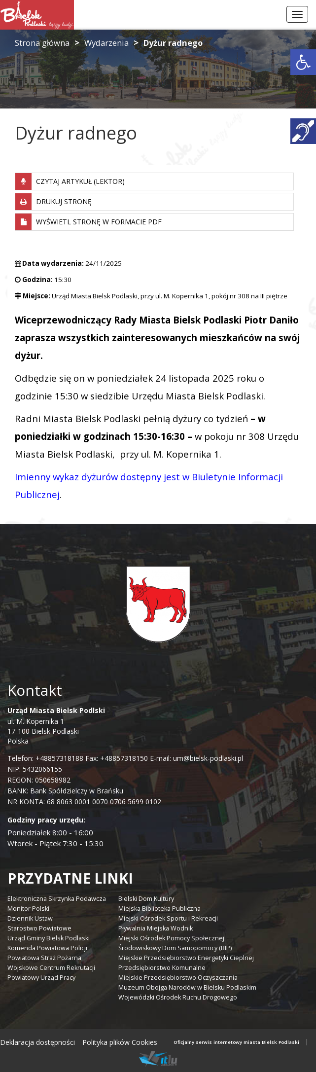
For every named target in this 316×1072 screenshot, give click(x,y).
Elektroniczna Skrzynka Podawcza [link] (56, 898)
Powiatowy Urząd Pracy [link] (41, 977)
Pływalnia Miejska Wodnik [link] (155, 928)
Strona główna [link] (42, 42)
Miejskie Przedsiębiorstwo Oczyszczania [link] (178, 977)
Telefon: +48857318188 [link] (45, 758)
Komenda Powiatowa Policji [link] (47, 948)
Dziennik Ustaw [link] (30, 918)
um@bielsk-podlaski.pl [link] (207, 758)
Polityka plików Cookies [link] (119, 1042)
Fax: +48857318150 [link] (116, 758)
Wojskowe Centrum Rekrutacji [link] (51, 968)
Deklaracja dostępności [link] (37, 1042)
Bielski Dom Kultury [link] (146, 898)
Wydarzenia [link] (106, 42)
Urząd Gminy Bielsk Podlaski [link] (48, 938)
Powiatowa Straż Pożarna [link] (44, 958)
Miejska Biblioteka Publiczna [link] (159, 908)
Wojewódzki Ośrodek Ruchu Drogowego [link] (177, 997)
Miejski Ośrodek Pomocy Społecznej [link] (171, 938)
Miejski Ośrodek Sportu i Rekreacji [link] (168, 918)
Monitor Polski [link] (28, 908)
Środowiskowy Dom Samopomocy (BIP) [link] (175, 948)
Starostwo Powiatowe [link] (39, 928)
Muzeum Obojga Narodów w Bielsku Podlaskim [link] (187, 987)
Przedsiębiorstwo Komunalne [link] (162, 968)
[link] (303, 62)
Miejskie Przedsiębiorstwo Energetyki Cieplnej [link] (186, 958)
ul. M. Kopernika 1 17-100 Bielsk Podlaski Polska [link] (56, 726)
